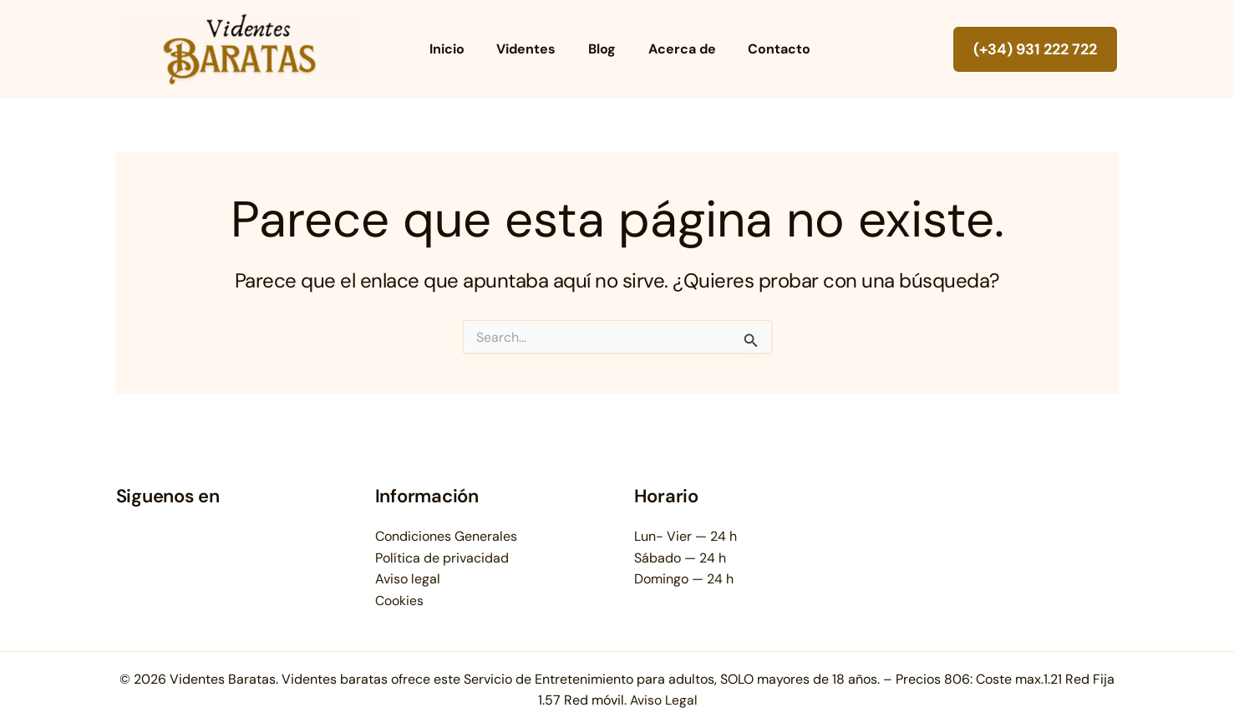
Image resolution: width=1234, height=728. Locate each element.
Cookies (399, 600)
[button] (1035, 49)
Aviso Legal (663, 700)
